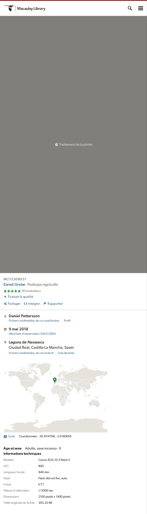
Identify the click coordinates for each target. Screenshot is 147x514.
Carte (9, 436)
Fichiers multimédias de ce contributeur (34, 320)
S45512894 (32, 333)
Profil (67, 320)
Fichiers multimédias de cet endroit (31, 353)
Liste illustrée (66, 353)
